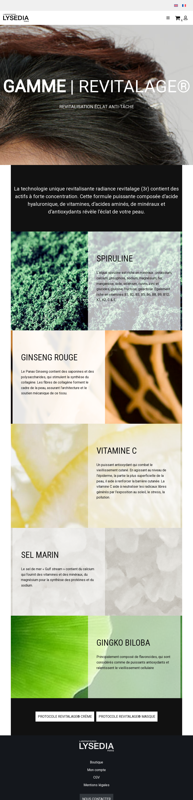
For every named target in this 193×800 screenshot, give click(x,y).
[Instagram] (14, 795)
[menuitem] (176, 5)
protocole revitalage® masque (127, 702)
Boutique (96, 748)
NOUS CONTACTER (96, 784)
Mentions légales (96, 771)
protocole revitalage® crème (65, 702)
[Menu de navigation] (168, 17)
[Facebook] (6, 795)
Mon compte (96, 755)
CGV (96, 763)
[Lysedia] (17, 18)
